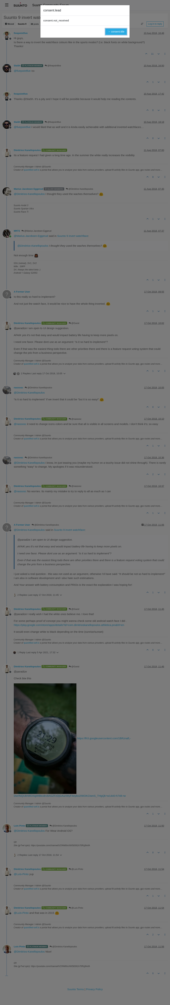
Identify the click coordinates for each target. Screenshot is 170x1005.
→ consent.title (116, 31)
